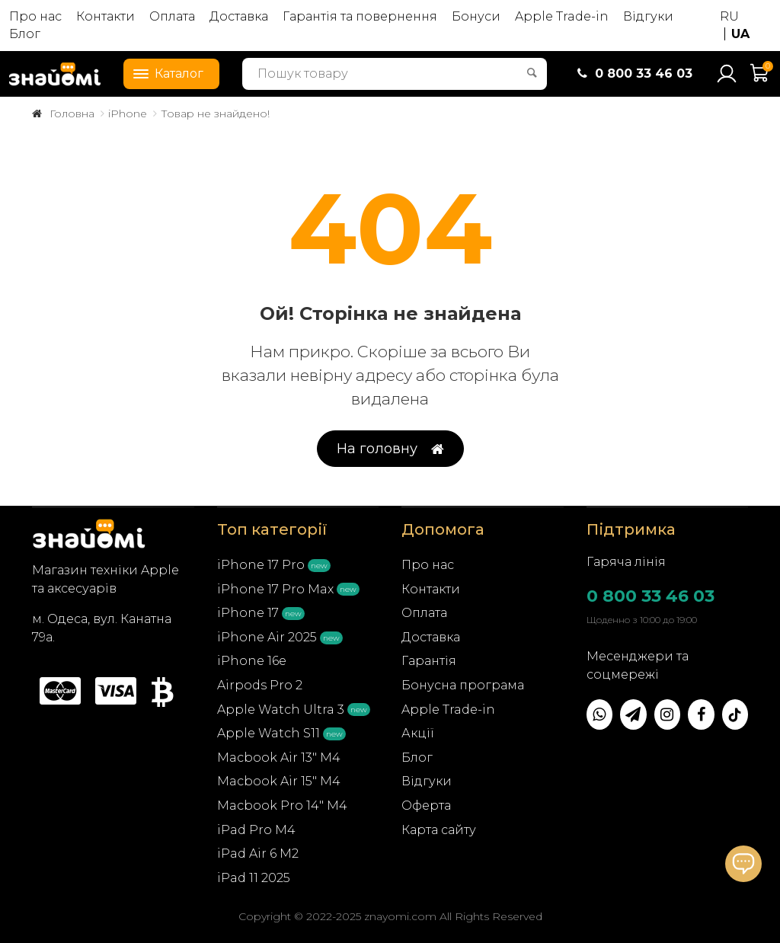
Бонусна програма (462, 685)
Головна (72, 113)
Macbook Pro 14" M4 (282, 805)
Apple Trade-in (562, 16)
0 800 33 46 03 (650, 596)
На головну (390, 449)
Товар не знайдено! (215, 113)
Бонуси (476, 16)
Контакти (105, 16)
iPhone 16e (251, 661)
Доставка (238, 16)
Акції (417, 733)
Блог (24, 34)
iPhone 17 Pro (261, 565)
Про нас (35, 16)
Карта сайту (438, 830)
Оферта (426, 805)
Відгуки (648, 16)
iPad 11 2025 (253, 878)
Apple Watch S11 (268, 733)
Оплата (172, 16)
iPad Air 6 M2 (258, 853)
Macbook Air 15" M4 (278, 781)
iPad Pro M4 (256, 830)
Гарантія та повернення (360, 16)
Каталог (163, 72)
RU (729, 16)
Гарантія (428, 661)
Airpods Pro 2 (259, 685)
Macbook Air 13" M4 (278, 757)
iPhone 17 (248, 613)
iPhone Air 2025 (267, 637)
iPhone (127, 113)
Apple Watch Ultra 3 (280, 709)
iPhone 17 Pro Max (275, 589)
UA (740, 34)
